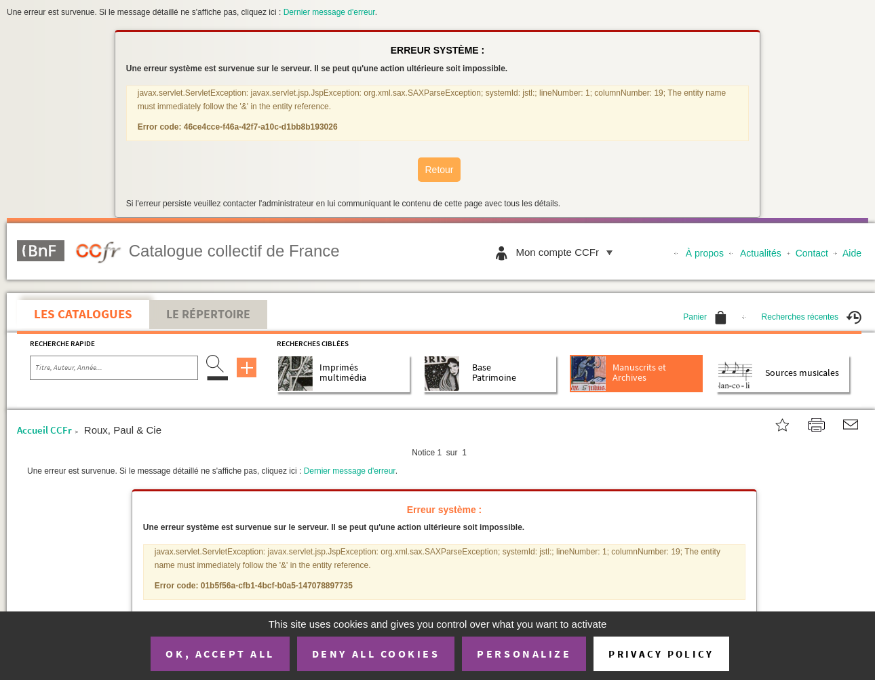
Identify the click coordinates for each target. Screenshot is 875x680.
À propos (705, 253)
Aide (851, 253)
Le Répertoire (208, 314)
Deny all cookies (376, 653)
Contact (812, 253)
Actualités (760, 253)
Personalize (524, 653)
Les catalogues (83, 313)
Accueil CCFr (44, 429)
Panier (704, 317)
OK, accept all (220, 653)
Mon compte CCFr (567, 252)
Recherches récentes (811, 317)
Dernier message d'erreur (329, 12)
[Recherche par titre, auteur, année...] (114, 368)
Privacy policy (661, 653)
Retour (439, 169)
